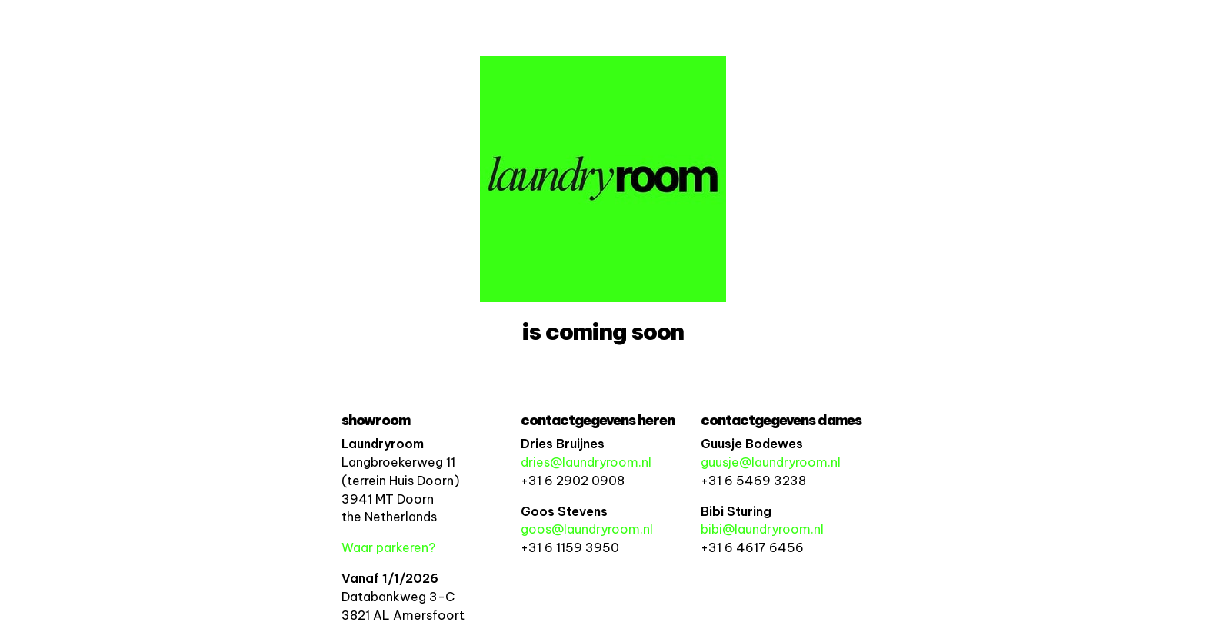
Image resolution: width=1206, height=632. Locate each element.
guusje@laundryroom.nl (771, 462)
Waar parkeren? (388, 547)
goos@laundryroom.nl (587, 529)
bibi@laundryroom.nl (762, 529)
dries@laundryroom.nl (586, 462)
